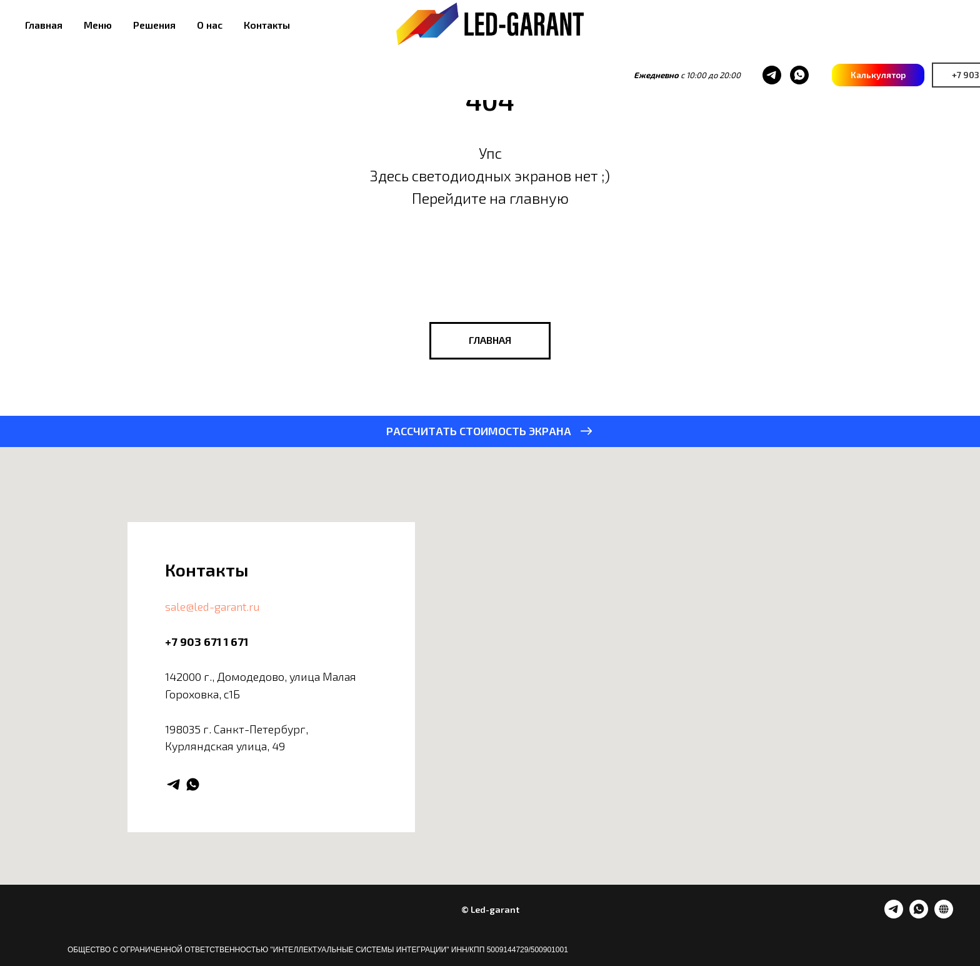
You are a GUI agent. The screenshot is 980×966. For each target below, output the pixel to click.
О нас (209, 25)
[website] (943, 915)
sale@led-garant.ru (212, 606)
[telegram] (691, 75)
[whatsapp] (719, 75)
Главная (43, 25)
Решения (154, 25)
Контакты (267, 25)
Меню (98, 25)
